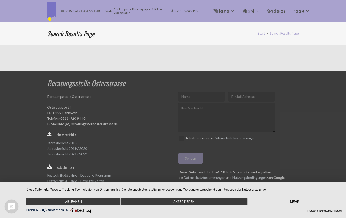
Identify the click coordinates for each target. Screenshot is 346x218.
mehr (294, 202)
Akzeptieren (184, 202)
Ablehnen (73, 202)
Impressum (312, 211)
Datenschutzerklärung (331, 211)
